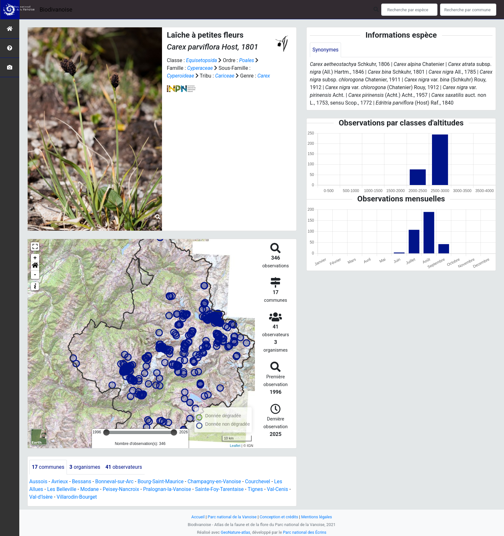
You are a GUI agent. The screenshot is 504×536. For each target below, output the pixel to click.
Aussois (38, 481)
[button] (35, 266)
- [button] (35, 275)
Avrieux (59, 481)
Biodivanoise (56, 9)
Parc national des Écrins (305, 532)
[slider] (106, 432)
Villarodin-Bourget (77, 497)
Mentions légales (317, 516)
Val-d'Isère (41, 497)
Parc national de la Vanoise (231, 516)
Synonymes (325, 50)
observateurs (124, 467)
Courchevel (260, 481)
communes (48, 467)
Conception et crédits (279, 516)
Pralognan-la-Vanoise (168, 489)
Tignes (257, 489)
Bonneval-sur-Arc (115, 481)
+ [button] (35, 258)
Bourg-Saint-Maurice (162, 481)
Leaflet (235, 446)
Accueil (197, 516)
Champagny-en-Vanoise (216, 481)
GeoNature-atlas (235, 532)
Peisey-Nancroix (122, 489)
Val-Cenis (280, 489)
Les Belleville (62, 489)
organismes (85, 467)
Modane (90, 489)
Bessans (82, 481)
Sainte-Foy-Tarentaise (221, 489)
